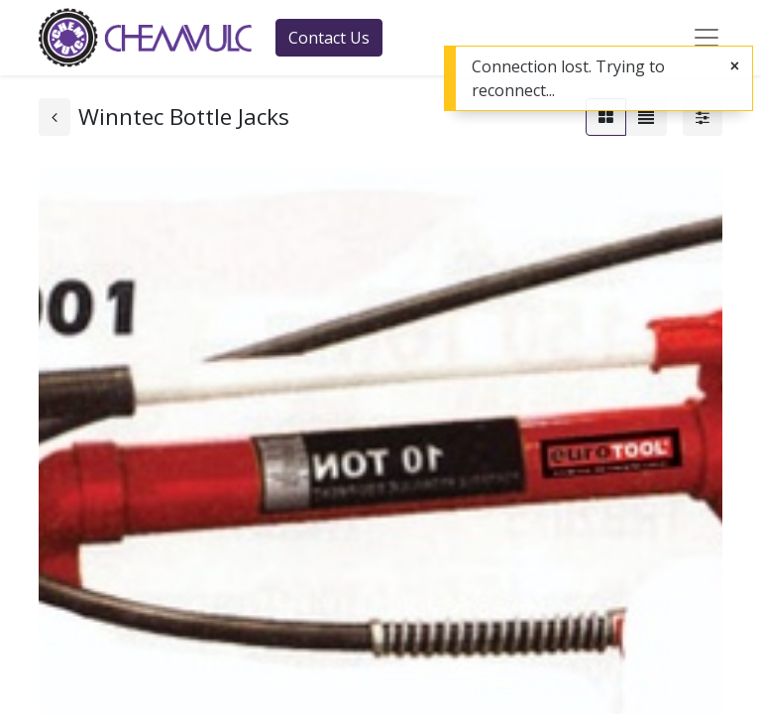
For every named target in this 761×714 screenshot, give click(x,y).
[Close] (734, 65)
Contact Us (329, 38)
